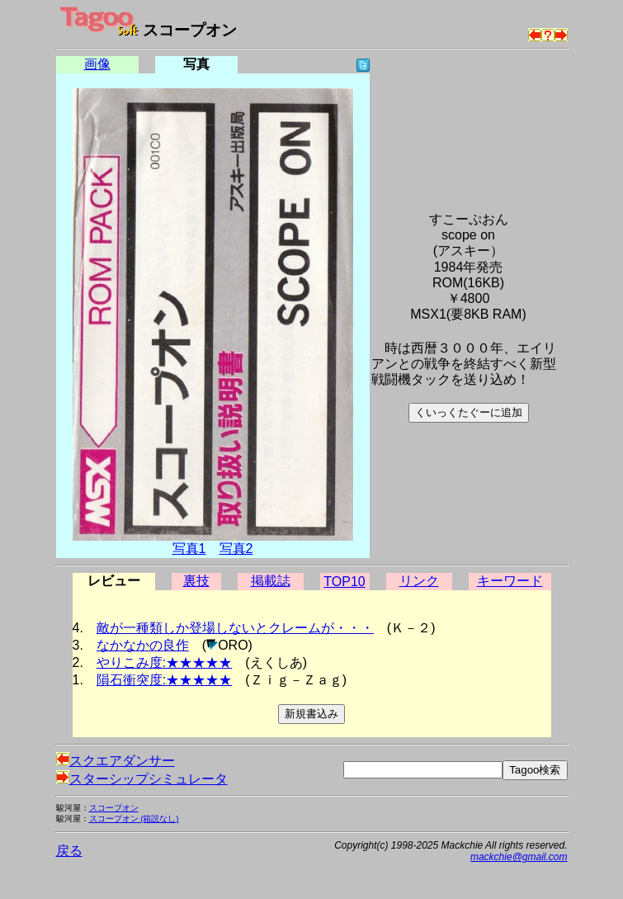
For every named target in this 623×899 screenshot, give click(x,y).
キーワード (510, 581)
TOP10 (344, 582)
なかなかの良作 (143, 645)
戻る (69, 851)
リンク (419, 581)
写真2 (236, 549)
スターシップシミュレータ (142, 779)
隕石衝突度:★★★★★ (164, 680)
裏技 (196, 581)
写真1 (189, 549)
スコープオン (114, 807)
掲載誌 (270, 581)
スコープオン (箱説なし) (134, 818)
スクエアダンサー (115, 761)
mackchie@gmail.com (519, 857)
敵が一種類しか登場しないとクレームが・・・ (235, 628)
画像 (97, 64)
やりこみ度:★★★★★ (164, 662)
